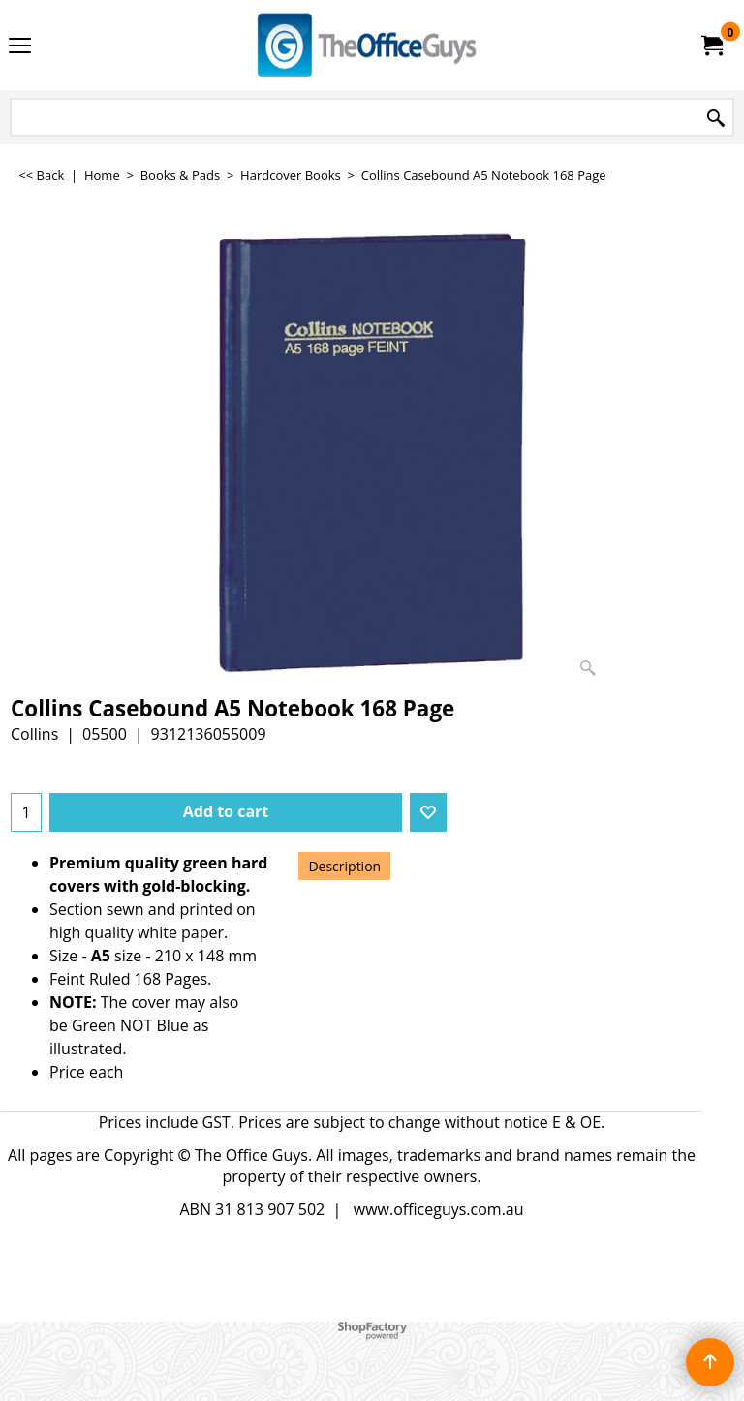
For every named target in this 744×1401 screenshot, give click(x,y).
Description (344, 866)
